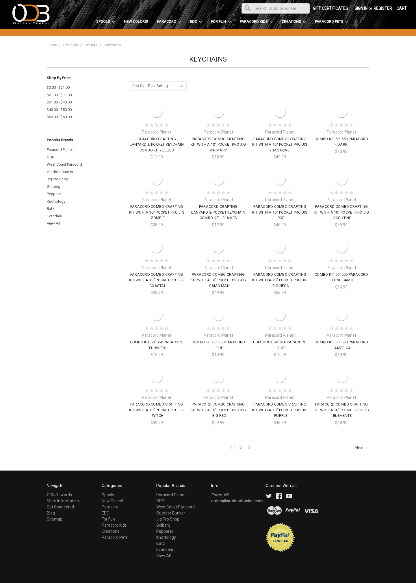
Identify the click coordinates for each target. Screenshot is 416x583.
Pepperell (54, 194)
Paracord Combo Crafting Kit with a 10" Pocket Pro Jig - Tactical (279, 144)
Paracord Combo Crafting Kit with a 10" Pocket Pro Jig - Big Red (218, 410)
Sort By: (138, 86)
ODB (50, 157)
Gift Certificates (330, 8)
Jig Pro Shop (57, 179)
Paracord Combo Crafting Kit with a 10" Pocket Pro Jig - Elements (341, 410)
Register (383, 8)
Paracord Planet (60, 149)
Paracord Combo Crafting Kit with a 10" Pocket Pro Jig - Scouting (341, 212)
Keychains (112, 45)
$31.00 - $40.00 (59, 102)
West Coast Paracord (64, 164)
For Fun (221, 21)
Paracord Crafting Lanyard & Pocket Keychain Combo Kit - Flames (218, 212)
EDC (196, 21)
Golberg (53, 186)
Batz (50, 208)
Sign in (360, 8)
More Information (63, 501)
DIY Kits (91, 45)
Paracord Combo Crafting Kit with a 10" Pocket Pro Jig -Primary (218, 144)
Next (362, 448)
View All (53, 223)
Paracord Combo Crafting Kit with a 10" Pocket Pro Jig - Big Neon (279, 280)
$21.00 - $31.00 (59, 95)
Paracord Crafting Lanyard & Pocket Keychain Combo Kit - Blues (157, 144)
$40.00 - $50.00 (59, 110)
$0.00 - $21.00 (58, 87)
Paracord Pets (331, 21)
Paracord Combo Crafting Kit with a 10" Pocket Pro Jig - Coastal (156, 280)
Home (52, 45)
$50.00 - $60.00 (59, 117)
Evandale (54, 216)
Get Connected (60, 507)
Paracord (169, 21)
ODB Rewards (59, 495)
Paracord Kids (256, 21)
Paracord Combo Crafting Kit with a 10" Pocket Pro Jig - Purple (279, 410)
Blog (51, 513)
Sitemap (54, 519)
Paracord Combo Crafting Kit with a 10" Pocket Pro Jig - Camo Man (218, 280)
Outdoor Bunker (60, 172)
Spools (105, 21)
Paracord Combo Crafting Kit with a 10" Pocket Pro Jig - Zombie (156, 212)
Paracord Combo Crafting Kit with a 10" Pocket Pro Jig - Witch (156, 410)
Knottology (56, 201)
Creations (294, 21)
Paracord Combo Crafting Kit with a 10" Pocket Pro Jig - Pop (279, 212)
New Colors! (136, 21)
